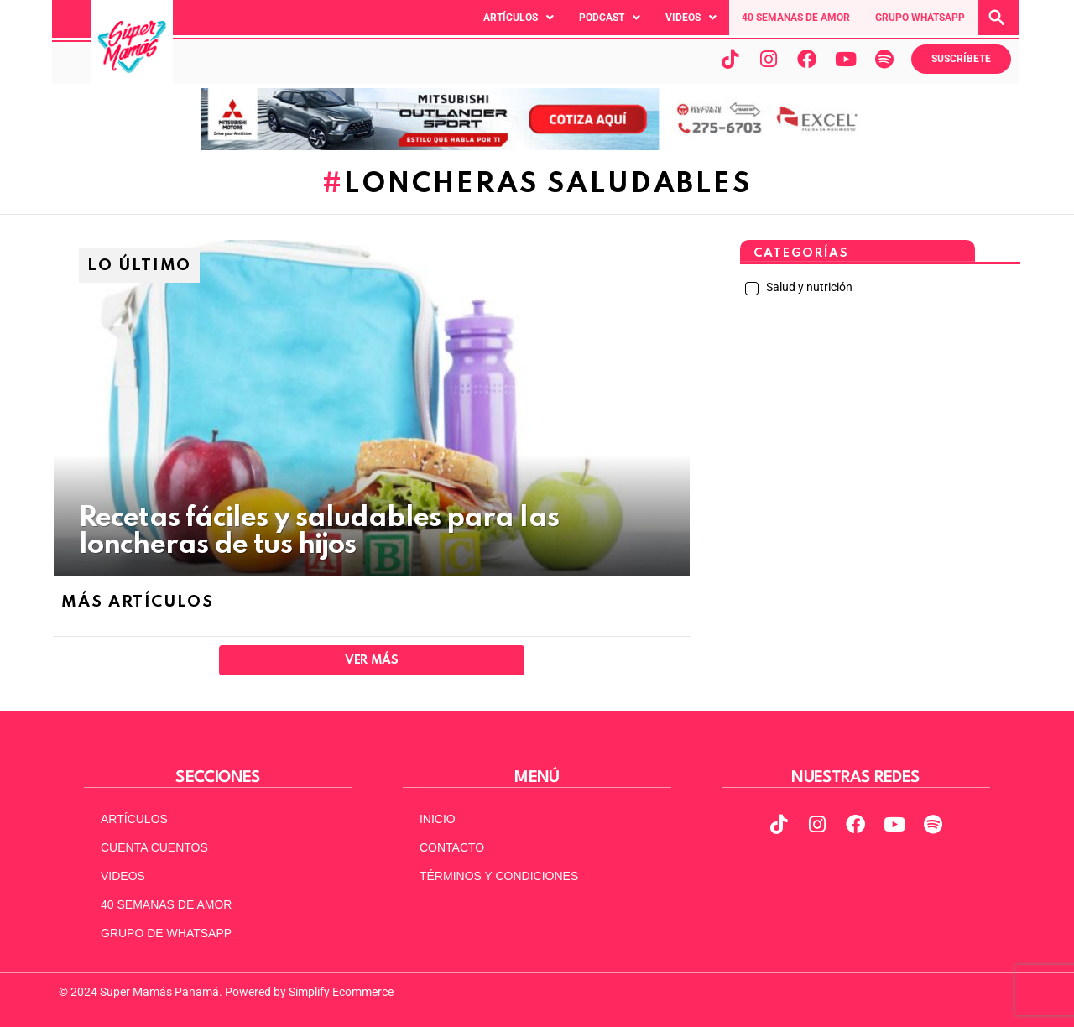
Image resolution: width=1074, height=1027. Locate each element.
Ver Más (371, 660)
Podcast (609, 17)
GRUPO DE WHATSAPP (166, 933)
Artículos (518, 17)
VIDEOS (123, 876)
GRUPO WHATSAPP (920, 17)
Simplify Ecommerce (341, 991)
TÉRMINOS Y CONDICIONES (499, 876)
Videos (691, 17)
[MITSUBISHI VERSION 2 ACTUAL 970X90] (537, 146)
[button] (518, 17)
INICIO (438, 819)
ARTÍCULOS (134, 819)
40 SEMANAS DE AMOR (796, 17)
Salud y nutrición (808, 287)
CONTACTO (452, 847)
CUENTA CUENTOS (154, 847)
